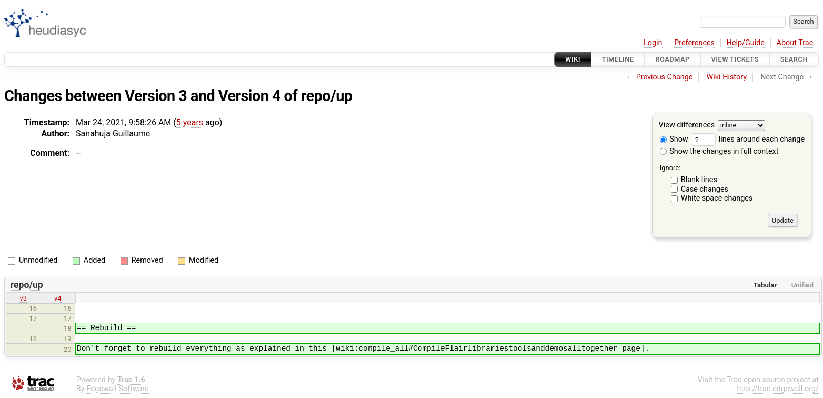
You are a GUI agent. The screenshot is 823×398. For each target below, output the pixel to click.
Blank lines (699, 179)
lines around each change (748, 139)
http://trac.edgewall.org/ (778, 388)
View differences (687, 125)
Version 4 (249, 96)
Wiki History (727, 77)
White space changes (717, 198)
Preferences (694, 42)
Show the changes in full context (719, 151)
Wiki (572, 59)
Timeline (618, 59)
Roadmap (672, 59)
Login (653, 42)
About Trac (795, 42)
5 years (189, 122)
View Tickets (735, 59)
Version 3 (156, 96)
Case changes (704, 189)
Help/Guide (746, 42)
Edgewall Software (117, 388)
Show (674, 139)
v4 (58, 298)
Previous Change (664, 77)
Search (794, 59)
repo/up (327, 96)
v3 (23, 298)
